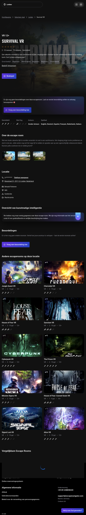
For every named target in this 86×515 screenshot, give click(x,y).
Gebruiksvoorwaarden (10, 496)
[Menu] (79, 4)
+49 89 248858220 (65, 490)
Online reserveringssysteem (12, 481)
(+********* (8, 177)
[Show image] (9, 156)
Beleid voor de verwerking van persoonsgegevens (20, 499)
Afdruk (4, 492)
